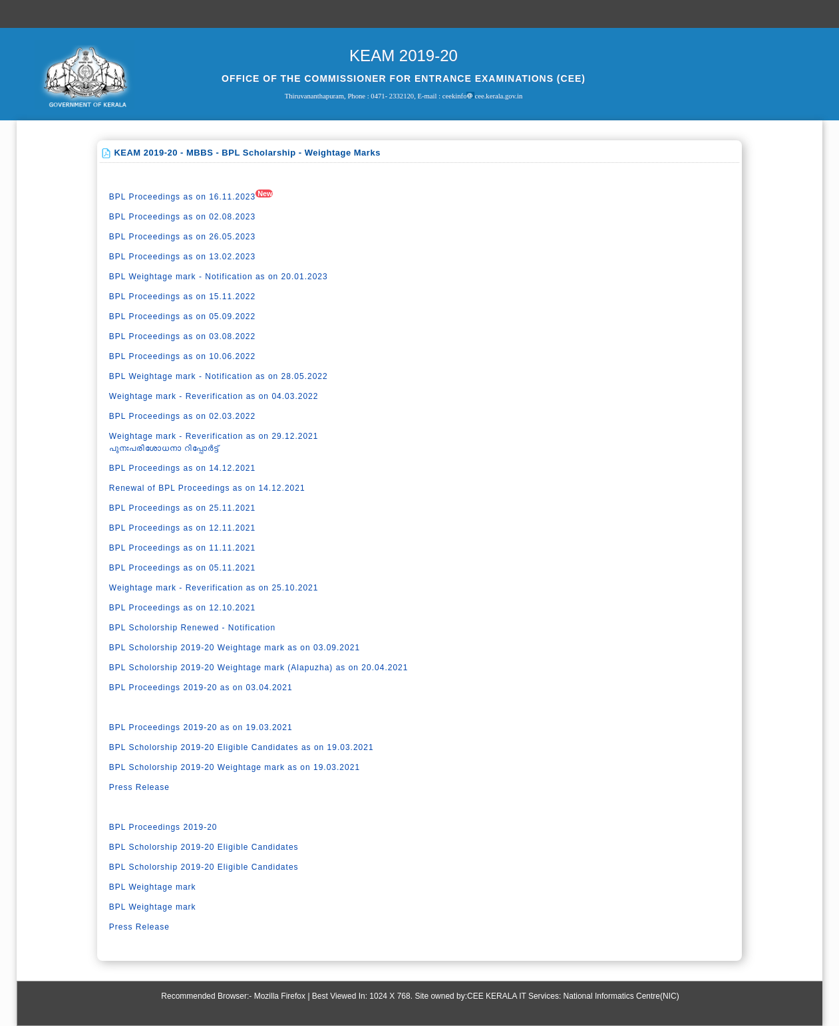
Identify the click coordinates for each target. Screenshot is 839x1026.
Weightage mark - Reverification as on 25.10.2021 (214, 587)
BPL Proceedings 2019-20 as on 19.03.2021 (201, 727)
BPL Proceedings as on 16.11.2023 (182, 196)
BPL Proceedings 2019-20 (163, 827)
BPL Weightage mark (152, 887)
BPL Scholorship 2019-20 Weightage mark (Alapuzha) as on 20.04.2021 (259, 667)
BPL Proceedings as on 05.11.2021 (182, 568)
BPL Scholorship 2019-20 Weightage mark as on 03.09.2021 (234, 647)
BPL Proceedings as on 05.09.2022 (182, 316)
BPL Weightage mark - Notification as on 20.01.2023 (218, 276)
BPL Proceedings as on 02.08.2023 (182, 216)
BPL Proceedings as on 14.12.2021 (182, 468)
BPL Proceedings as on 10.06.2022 (182, 356)
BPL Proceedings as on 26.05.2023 (182, 236)
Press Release (139, 787)
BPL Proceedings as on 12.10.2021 (182, 607)
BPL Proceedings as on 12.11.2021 (182, 528)
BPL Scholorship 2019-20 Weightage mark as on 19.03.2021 (234, 767)
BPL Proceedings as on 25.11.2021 (182, 508)
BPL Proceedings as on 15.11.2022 (182, 296)
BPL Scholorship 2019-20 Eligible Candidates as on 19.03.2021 (241, 747)
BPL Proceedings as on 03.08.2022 (182, 336)
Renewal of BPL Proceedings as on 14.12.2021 (207, 488)
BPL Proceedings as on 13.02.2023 (182, 256)
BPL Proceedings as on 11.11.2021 (182, 548)
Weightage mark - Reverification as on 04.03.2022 (214, 396)
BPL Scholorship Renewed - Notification (192, 627)
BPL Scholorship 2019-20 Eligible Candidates (204, 847)
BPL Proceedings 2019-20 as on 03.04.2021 (201, 687)
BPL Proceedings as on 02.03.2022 (182, 416)
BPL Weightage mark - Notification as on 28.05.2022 (218, 376)
